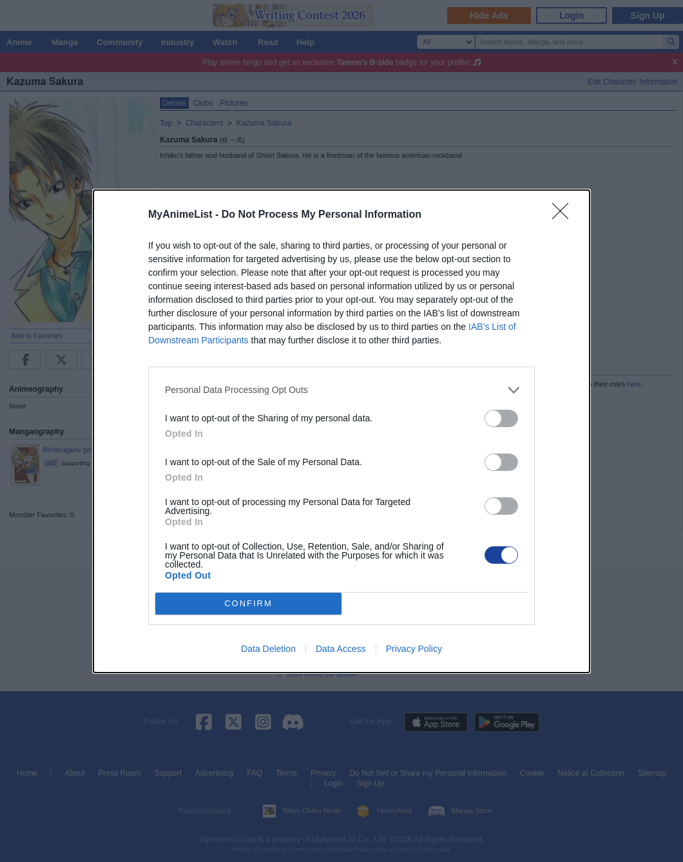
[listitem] (341, 390)
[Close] (564, 215)
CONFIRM (248, 603)
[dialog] (341, 431)
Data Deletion (268, 649)
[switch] (501, 418)
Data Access (341, 649)
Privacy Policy (414, 649)
